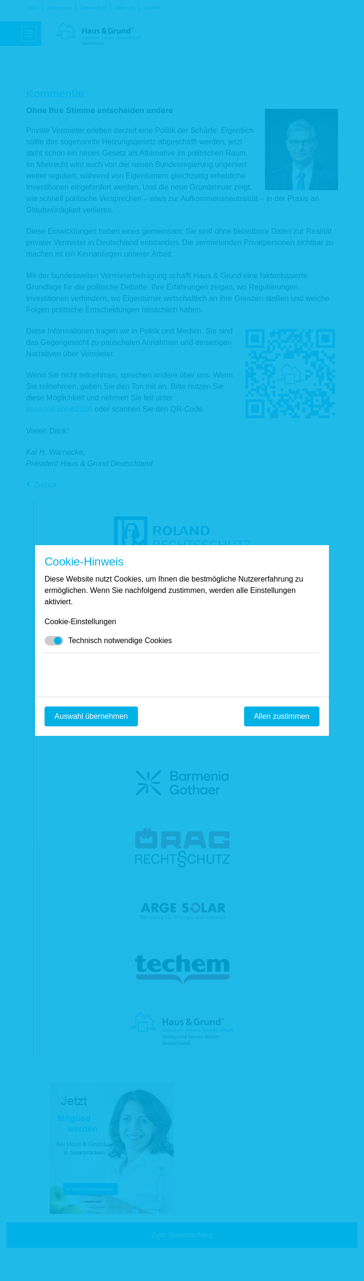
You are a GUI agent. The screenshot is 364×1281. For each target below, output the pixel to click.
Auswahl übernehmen (91, 716)
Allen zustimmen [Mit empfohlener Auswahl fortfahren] (281, 716)
